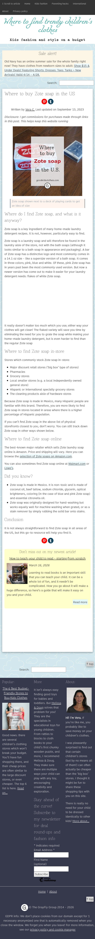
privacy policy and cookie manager (53, 929)
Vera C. (30, 109)
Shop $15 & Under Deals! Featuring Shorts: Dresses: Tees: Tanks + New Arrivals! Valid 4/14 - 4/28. (46, 70)
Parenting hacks (60, 3)
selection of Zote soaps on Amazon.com (46, 456)
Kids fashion (41, 3)
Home (27, 3)
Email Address (44, 850)
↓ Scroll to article (11, 3)
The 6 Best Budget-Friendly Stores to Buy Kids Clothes (15, 693)
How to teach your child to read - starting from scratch (47, 558)
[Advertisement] (47, 300)
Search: (70, 83)
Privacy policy (20, 11)
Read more (80, 602)
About (5, 11)
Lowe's (8, 468)
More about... (80, 821)
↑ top (90, 664)
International (79, 3)
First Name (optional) (41, 862)
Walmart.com (77, 463)
